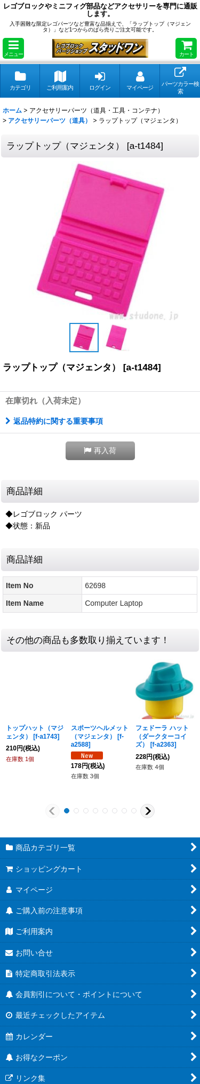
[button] (13, 48)
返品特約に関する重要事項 (54, 421)
